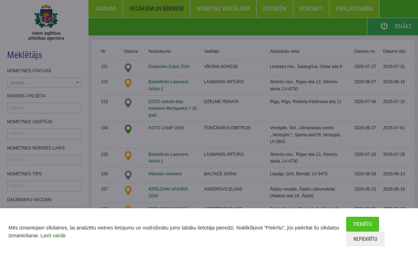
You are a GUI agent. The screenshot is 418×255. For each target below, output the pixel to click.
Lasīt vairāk (53, 235)
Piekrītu (363, 224)
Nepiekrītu (365, 239)
